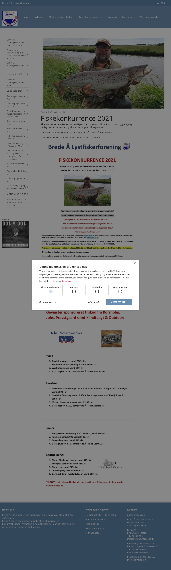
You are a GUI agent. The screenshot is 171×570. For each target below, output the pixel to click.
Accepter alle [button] (119, 302)
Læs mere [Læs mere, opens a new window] (66, 281)
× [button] (135, 263)
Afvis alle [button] (93, 302)
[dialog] (85, 285)
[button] (47, 302)
